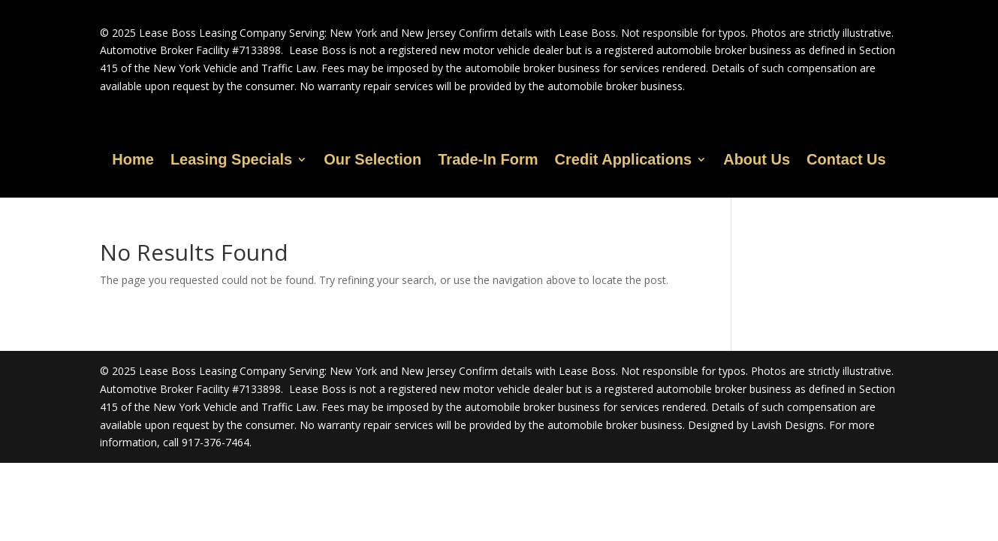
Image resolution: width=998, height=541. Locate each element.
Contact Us (846, 161)
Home (133, 161)
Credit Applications (623, 161)
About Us (756, 161)
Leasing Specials (231, 161)
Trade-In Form (488, 161)
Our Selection (372, 161)
